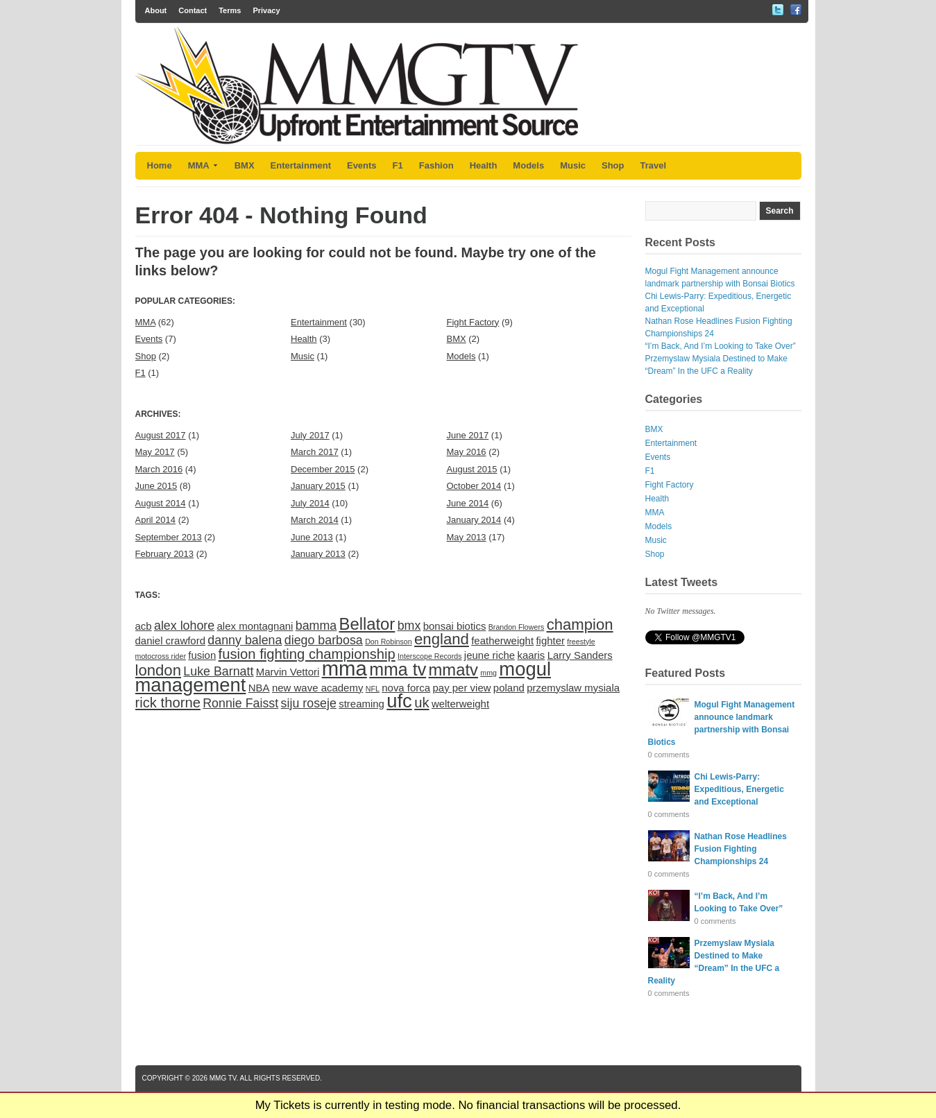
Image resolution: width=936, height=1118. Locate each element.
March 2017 (315, 452)
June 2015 (156, 486)
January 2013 (318, 554)
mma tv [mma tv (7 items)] (397, 669)
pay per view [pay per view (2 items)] (461, 688)
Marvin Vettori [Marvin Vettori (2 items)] (288, 672)
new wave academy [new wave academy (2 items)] (317, 688)
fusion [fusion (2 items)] (202, 655)
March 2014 (315, 520)
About (156, 10)
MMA (203, 165)
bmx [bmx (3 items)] (409, 626)
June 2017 (468, 435)
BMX (245, 165)
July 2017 (310, 435)
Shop (613, 165)
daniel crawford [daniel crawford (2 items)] (170, 640)
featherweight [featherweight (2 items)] (502, 640)
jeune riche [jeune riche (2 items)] (489, 655)
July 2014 (310, 503)
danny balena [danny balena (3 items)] (244, 640)
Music (573, 165)
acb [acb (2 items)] (143, 626)
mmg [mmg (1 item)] (488, 673)
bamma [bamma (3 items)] (316, 626)
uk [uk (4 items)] (421, 702)
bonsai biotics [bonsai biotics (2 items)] (454, 626)
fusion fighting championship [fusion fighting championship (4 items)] (307, 654)
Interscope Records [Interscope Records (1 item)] (429, 656)
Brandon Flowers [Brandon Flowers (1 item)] (516, 627)
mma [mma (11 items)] (344, 668)
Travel (653, 165)
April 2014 (155, 520)
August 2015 (472, 469)
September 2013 (168, 537)
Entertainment (301, 165)
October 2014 (474, 486)
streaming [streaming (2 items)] (361, 704)
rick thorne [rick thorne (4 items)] (168, 702)
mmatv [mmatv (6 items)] (453, 669)
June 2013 (312, 537)
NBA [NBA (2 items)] (259, 688)
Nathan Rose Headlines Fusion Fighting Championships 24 (741, 849)
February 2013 (164, 554)
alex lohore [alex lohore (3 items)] (184, 626)
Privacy (266, 10)
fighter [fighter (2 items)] (550, 640)
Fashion (436, 165)
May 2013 (466, 537)
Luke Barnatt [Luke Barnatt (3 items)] (218, 671)
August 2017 (160, 435)
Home (159, 165)
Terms (230, 10)
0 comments (669, 754)
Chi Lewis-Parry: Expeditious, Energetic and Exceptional (739, 789)
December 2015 (323, 469)
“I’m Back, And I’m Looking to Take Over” (720, 346)
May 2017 (155, 452)
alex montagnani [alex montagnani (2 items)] (255, 626)
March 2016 (159, 469)
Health (483, 165)
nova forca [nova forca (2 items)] (406, 688)
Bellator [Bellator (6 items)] (367, 623)
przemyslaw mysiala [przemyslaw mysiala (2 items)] (573, 688)
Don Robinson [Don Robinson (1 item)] (388, 641)
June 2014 (468, 503)
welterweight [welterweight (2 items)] (460, 704)
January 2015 (318, 486)
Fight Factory (473, 322)
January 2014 (474, 520)
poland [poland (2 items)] (509, 688)
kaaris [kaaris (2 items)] (531, 655)
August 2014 (160, 503)
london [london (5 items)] (158, 670)
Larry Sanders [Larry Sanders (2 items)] (580, 655)
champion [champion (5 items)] (580, 624)
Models (528, 165)
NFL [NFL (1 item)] (373, 689)
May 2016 (466, 452)
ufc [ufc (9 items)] (399, 701)
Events (362, 165)
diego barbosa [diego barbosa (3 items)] (323, 640)
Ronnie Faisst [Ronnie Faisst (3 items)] (240, 703)
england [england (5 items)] (441, 639)
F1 (398, 165)
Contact (192, 10)
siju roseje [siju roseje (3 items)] (309, 703)
